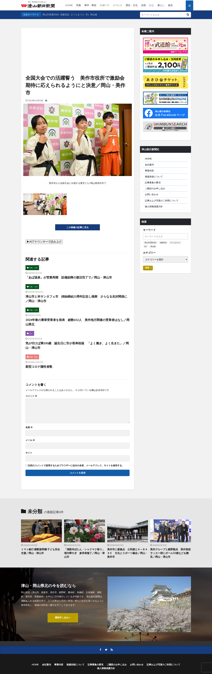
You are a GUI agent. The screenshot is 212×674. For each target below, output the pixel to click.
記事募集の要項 (153, 182)
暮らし (161, 5)
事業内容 (149, 170)
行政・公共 (33, 268)
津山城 (93, 14)
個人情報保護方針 (154, 206)
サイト (28, 453)
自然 (143, 5)
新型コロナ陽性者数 (38, 366)
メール (30, 440)
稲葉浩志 (64, 14)
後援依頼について (154, 176)
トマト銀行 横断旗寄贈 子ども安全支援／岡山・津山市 (40, 551)
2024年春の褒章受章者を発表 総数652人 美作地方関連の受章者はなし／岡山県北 (77, 322)
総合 (170, 5)
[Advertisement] (77, 43)
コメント (31, 396)
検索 (147, 267)
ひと (151, 5)
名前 (29, 427)
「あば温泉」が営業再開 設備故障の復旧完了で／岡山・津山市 (68, 277)
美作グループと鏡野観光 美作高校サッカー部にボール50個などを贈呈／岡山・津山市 (170, 553)
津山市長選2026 (50, 14)
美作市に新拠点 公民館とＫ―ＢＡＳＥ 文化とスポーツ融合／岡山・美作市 (127, 553)
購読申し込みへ (63, 617)
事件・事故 (90, 5)
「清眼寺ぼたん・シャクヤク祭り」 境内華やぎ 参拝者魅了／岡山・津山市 (84, 553)
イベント (117, 5)
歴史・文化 (132, 5)
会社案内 (149, 164)
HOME (69, 5)
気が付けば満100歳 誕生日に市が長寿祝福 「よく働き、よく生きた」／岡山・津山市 (77, 345)
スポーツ (104, 5)
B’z (87, 14)
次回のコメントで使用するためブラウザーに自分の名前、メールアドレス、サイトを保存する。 (76, 465)
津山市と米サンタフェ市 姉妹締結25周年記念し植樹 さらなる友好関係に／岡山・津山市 (76, 299)
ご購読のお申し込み (155, 188)
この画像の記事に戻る (77, 227)
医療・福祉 (33, 357)
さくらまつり (77, 14)
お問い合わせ (151, 194)
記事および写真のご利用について (161, 200)
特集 (78, 5)
